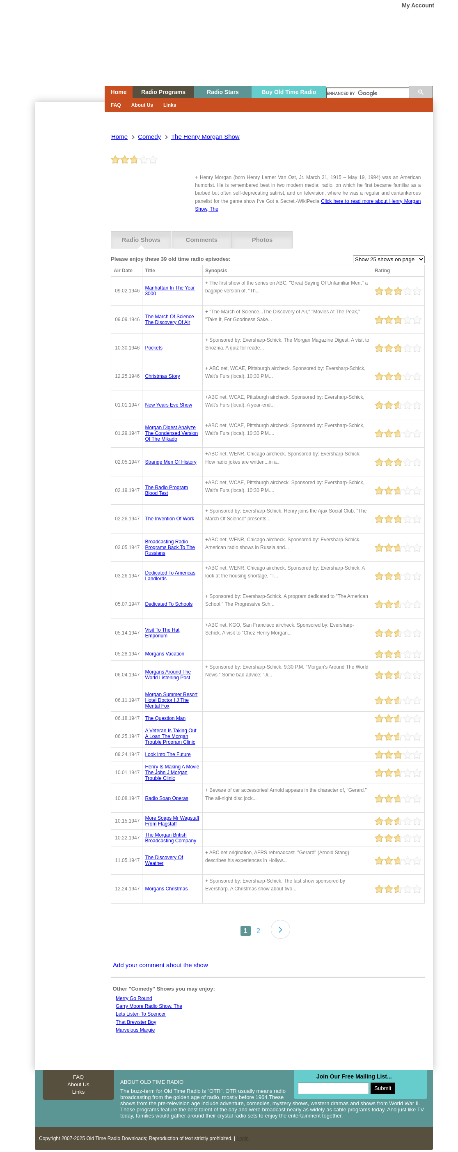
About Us (142, 105)
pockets (154, 348)
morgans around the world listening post (168, 675)
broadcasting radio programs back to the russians (170, 547)
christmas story (162, 376)
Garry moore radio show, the (149, 1006)
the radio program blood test (166, 490)
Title (150, 271)
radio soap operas (166, 798)
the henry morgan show (205, 136)
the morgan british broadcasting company (170, 838)
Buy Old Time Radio (289, 92)
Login (242, 1138)
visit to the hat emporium (162, 633)
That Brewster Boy (136, 1022)
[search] (367, 93)
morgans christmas (166, 889)
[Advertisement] (69, 249)
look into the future (167, 754)
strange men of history (170, 462)
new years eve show (168, 405)
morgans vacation (164, 654)
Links (169, 105)
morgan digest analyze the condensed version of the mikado (171, 433)
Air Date (123, 271)
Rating (382, 271)
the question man (165, 718)
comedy (149, 136)
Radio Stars (223, 92)
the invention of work (169, 519)
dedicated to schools (168, 604)
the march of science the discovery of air (169, 319)
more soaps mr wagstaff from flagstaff (172, 821)
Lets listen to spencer (141, 1014)
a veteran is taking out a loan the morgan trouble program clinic (170, 736)
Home (64, 58)
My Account (418, 5)
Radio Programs (163, 92)
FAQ (116, 105)
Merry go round (134, 998)
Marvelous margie (135, 1030)
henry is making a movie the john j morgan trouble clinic (172, 772)
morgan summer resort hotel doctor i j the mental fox (171, 700)
